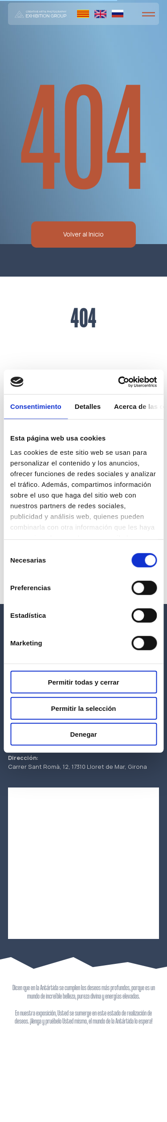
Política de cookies (33, 1103)
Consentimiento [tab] (35, 406)
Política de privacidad (36, 1096)
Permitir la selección (83, 708)
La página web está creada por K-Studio (134, 1106)
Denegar (83, 734)
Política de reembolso (36, 1109)
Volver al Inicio (83, 234)
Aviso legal (141, 1096)
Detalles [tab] (88, 406)
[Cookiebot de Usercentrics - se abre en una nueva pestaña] (119, 382)
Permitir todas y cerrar (83, 682)
